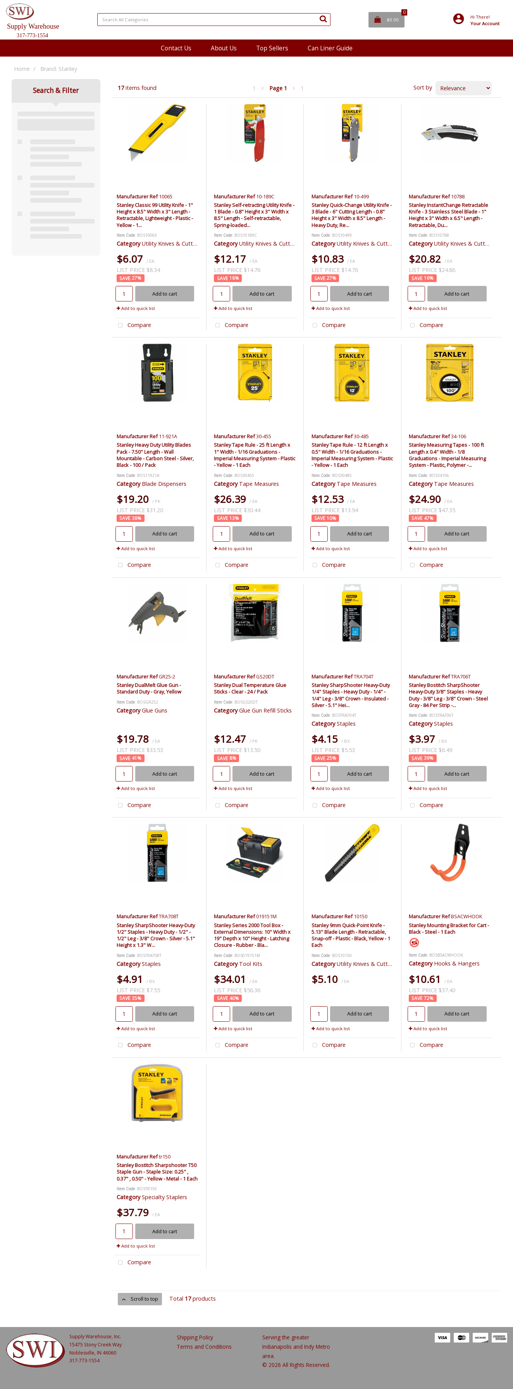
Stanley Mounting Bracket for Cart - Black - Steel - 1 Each (449, 928)
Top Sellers (272, 48)
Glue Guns (154, 710)
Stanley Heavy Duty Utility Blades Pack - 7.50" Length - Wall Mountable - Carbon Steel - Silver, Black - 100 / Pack (155, 454)
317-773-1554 (84, 1360)
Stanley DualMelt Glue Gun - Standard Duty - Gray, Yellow (149, 688)
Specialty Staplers (164, 1197)
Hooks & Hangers (457, 963)
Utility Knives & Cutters (171, 243)
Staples (346, 723)
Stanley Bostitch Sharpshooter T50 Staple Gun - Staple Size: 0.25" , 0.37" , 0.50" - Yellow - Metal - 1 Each (157, 1172)
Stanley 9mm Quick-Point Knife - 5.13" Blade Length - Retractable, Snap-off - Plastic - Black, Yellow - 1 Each (351, 935)
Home (22, 68)
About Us (224, 48)
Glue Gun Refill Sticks (265, 710)
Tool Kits (250, 963)
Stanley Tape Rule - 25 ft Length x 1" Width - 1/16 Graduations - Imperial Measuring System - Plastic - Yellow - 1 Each (254, 454)
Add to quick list (136, 308)
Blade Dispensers (164, 483)
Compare (133, 325)
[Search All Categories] (214, 19)
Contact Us (176, 48)
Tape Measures (259, 483)
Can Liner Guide (330, 48)
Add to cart (164, 293)
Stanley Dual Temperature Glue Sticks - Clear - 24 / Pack (250, 688)
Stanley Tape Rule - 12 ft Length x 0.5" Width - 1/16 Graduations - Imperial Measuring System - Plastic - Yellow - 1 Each (352, 454)
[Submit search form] (323, 18)
